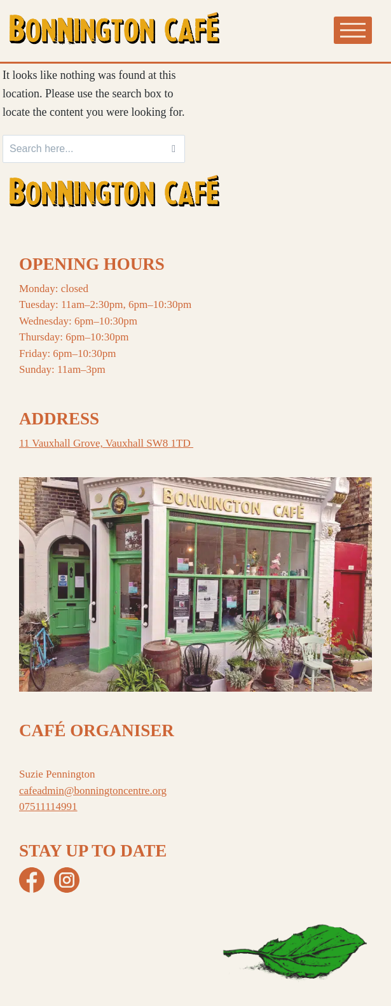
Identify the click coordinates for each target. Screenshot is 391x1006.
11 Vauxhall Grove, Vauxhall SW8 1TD (106, 443)
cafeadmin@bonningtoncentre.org (93, 791)
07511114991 (48, 806)
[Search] (173, 149)
